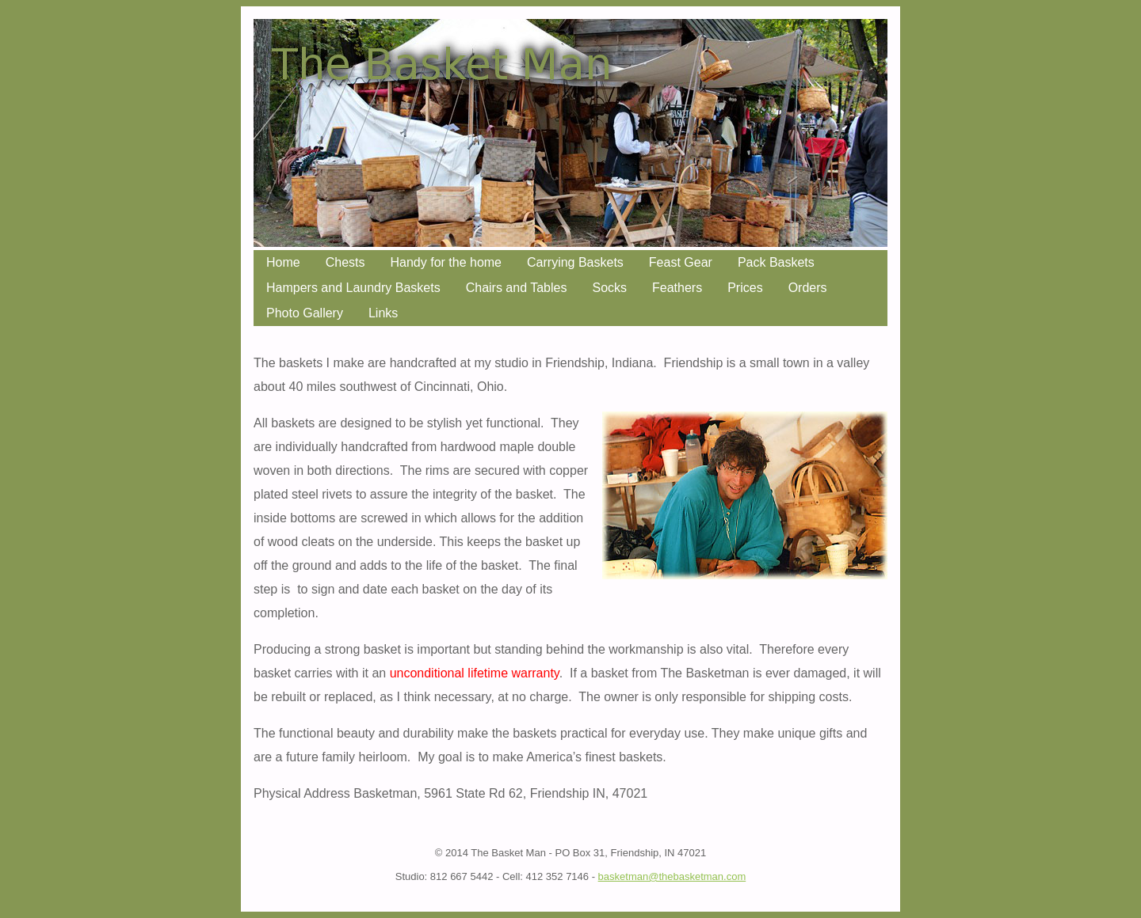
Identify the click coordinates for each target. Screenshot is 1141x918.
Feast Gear (680, 262)
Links (383, 313)
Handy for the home (446, 262)
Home (283, 262)
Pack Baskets (776, 262)
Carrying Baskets (575, 262)
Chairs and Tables (516, 287)
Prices (744, 287)
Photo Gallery (304, 313)
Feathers (677, 287)
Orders (807, 287)
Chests (345, 262)
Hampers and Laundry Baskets (353, 287)
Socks (609, 287)
